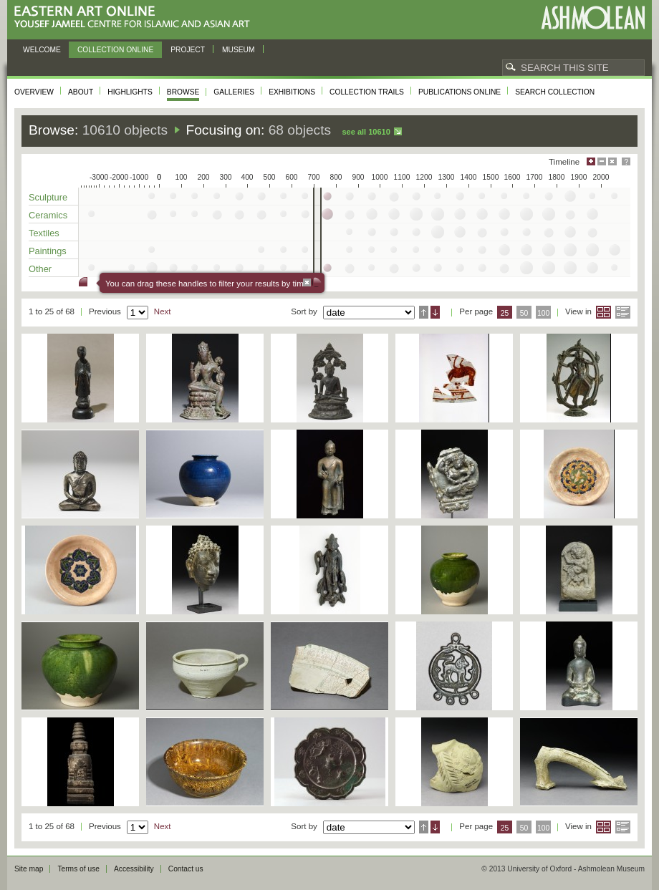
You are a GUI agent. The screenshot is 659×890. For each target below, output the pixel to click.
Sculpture (48, 197)
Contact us (185, 869)
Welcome (42, 50)
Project (187, 50)
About (80, 92)
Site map (28, 869)
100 (543, 313)
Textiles (44, 233)
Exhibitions (292, 92)
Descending (435, 312)
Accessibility (134, 869)
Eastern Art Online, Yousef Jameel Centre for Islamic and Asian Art (135, 17)
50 (524, 313)
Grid (603, 312)
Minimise (601, 161)
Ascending (423, 312)
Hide (612, 161)
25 (505, 313)
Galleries (233, 92)
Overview (34, 92)
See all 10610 (366, 131)
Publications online (459, 92)
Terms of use (78, 869)
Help (626, 161)
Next (162, 311)
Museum (238, 50)
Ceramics (48, 215)
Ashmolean (593, 17)
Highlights (130, 92)
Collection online (115, 50)
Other (40, 268)
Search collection (555, 92)
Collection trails (367, 92)
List (622, 312)
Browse (183, 92)
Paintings (48, 251)
